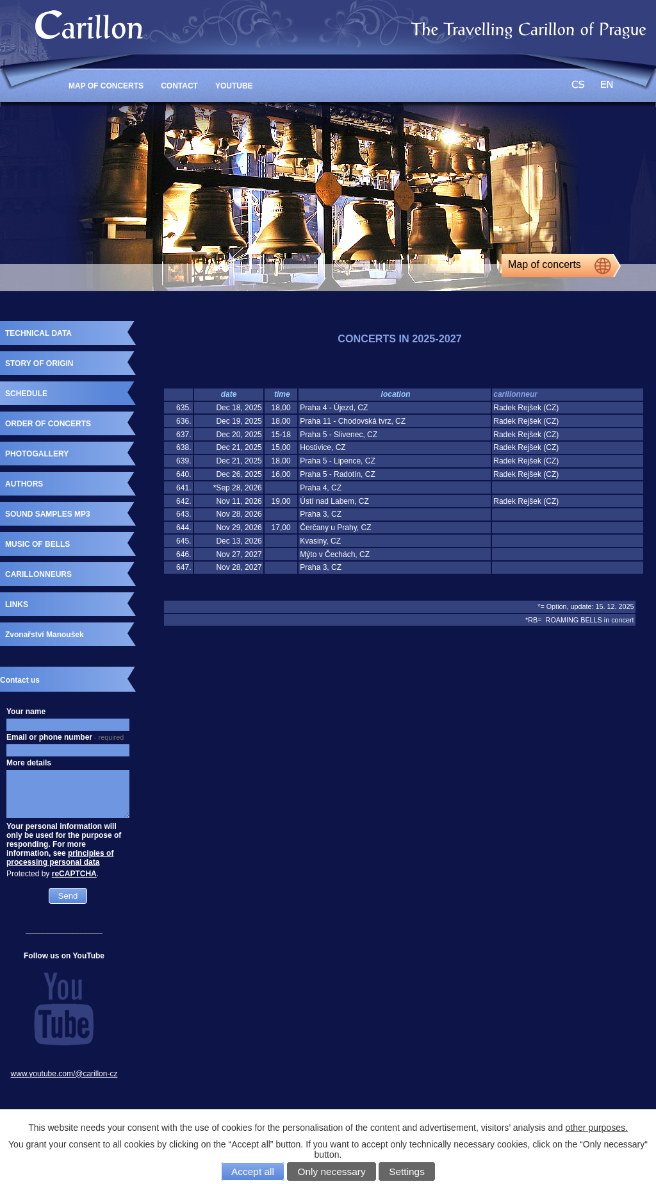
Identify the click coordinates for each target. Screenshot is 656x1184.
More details (28, 762)
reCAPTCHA (74, 873)
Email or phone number (65, 737)
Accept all (252, 1171)
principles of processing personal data (59, 858)
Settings (407, 1171)
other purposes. (597, 1127)
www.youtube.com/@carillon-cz (64, 1073)
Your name (25, 711)
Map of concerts (544, 264)
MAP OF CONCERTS (106, 85)
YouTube (234, 85)
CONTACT (179, 85)
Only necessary (332, 1171)
